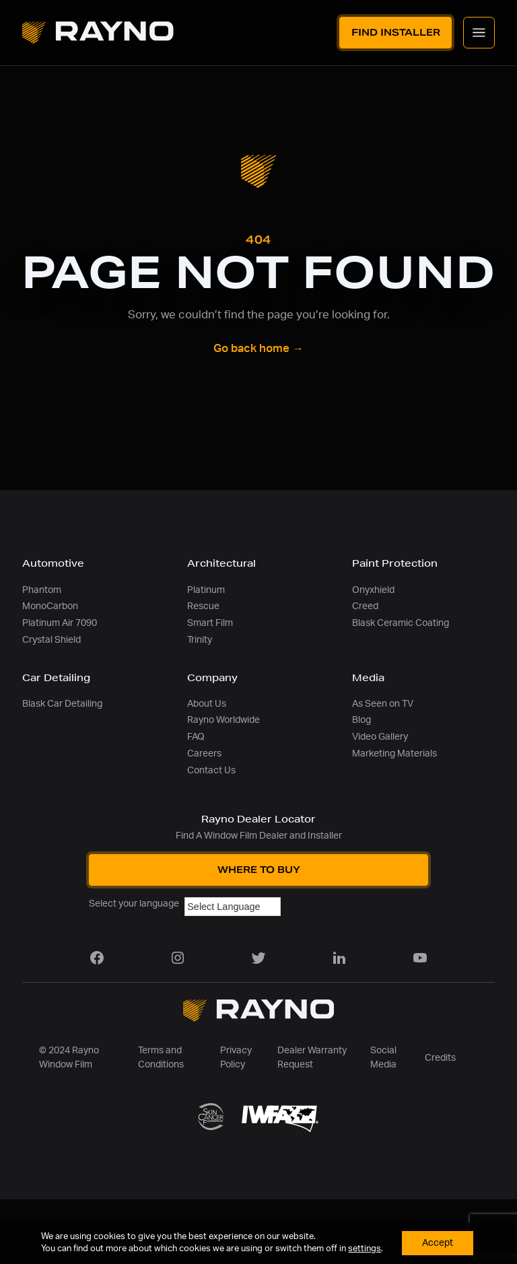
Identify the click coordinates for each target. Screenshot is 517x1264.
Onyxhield (373, 590)
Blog (361, 720)
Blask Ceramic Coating (400, 623)
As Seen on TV (382, 704)
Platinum (206, 590)
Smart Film (210, 623)
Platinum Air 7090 (59, 623)
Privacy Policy (236, 1057)
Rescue (203, 606)
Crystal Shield (51, 640)
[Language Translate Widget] (232, 907)
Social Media (383, 1057)
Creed (365, 606)
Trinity (199, 640)
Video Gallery (380, 737)
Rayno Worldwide (223, 720)
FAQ (196, 737)
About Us (206, 704)
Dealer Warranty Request (312, 1057)
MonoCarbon (50, 606)
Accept (437, 1243)
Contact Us (211, 770)
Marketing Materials (394, 753)
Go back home (258, 348)
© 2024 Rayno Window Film (69, 1057)
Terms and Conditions (161, 1057)
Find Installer (395, 32)
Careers (204, 753)
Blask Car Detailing (62, 704)
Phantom (41, 590)
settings (364, 1248)
